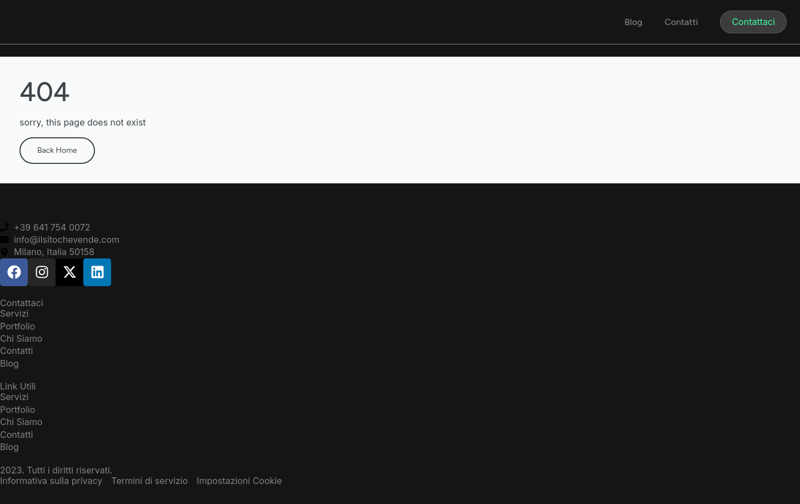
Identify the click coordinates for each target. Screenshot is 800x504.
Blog (633, 22)
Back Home (57, 150)
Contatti (681, 22)
